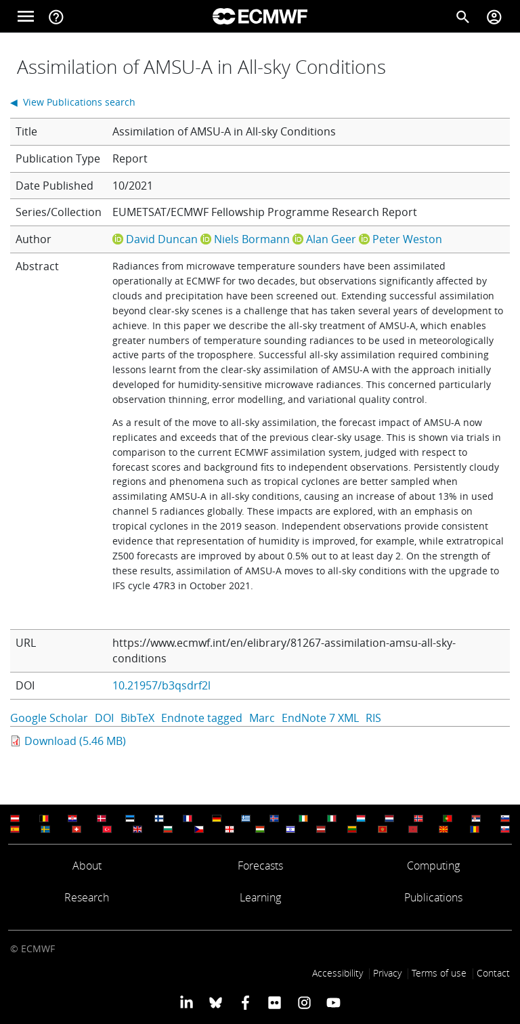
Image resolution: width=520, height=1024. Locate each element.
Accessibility (337, 972)
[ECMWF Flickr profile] (274, 1002)
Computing (433, 865)
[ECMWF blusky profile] (215, 1002)
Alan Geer (331, 239)
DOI (104, 717)
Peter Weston (407, 239)
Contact (493, 972)
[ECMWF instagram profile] (303, 1002)
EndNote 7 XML (320, 717)
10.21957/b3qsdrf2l (161, 685)
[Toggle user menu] (494, 16)
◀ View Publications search (72, 101)
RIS (373, 717)
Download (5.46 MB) (75, 740)
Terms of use (439, 972)
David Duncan (162, 239)
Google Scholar (49, 717)
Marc (262, 717)
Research (86, 897)
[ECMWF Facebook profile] (245, 1002)
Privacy (387, 972)
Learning (260, 897)
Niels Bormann (252, 239)
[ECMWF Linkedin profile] (186, 1002)
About (87, 865)
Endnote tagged (201, 717)
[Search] (463, 16)
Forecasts (260, 865)
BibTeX (137, 717)
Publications (433, 897)
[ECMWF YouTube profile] (333, 1002)
